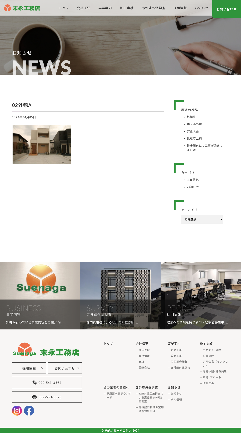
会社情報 (144, 356)
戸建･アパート (212, 377)
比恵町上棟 (194, 138)
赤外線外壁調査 (153, 7)
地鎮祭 (191, 117)
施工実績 (126, 7)
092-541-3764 (47, 384)
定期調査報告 (179, 361)
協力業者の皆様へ (116, 387)
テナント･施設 (212, 350)
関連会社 (144, 367)
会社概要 (83, 7)
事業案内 (105, 7)
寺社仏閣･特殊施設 (215, 371)
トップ (63, 7)
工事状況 (193, 180)
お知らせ (201, 7)
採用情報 (180, 7)
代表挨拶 (144, 350)
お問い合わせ (226, 9)
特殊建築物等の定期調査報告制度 (151, 409)
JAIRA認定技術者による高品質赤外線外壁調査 (151, 397)
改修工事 (176, 356)
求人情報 (176, 399)
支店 (141, 361)
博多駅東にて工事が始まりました (205, 147)
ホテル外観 (194, 124)
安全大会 (193, 131)
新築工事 (176, 350)
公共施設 (208, 356)
